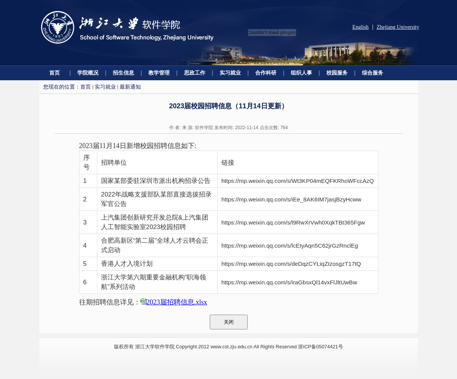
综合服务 (372, 73)
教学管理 (159, 73)
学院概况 (87, 73)
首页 (54, 73)
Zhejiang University (398, 27)
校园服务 (337, 73)
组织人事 (301, 73)
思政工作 (194, 73)
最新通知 (130, 87)
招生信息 (123, 73)
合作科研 (265, 73)
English (360, 27)
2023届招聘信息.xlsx (177, 302)
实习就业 (230, 73)
